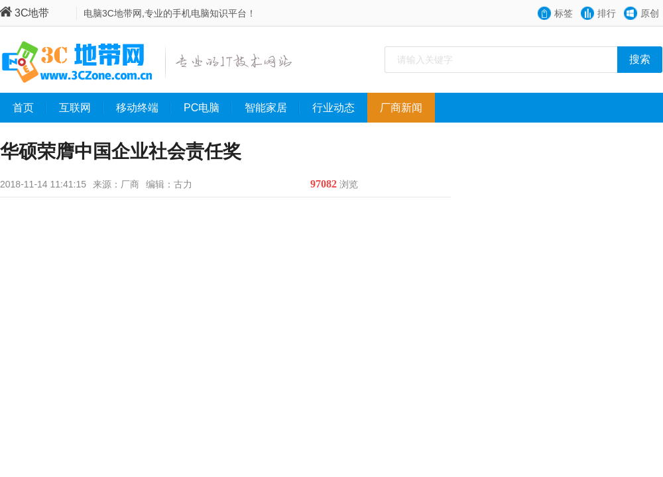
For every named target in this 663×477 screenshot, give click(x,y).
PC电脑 (208, 108)
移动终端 (143, 108)
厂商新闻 (407, 108)
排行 (606, 13)
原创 (649, 13)
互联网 (81, 108)
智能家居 (272, 108)
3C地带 (24, 13)
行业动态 (339, 108)
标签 (563, 13)
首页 (29, 108)
